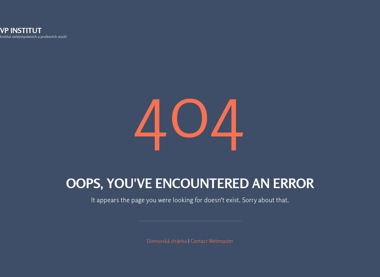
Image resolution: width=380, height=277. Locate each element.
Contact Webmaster (211, 241)
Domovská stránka (167, 241)
